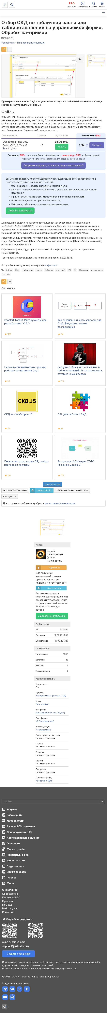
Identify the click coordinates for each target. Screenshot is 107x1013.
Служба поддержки (19, 919)
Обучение (13, 843)
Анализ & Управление (21, 826)
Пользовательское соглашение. (20, 968)
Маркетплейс (16, 849)
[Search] (53, 801)
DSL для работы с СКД (71, 414)
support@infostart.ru (15, 946)
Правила (7, 901)
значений (60, 270)
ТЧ (69, 270)
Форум (11, 877)
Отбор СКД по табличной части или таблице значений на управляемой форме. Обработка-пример (52, 27)
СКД (17, 270)
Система (83, 270)
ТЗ (75, 270)
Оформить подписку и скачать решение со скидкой (53, 165)
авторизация (67, 503)
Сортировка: (72, 490)
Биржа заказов (16, 871)
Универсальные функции (48, 695)
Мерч (10, 883)
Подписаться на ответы (15, 490)
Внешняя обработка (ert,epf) (50, 712)
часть (39, 270)
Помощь (7, 904)
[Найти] (102, 801)
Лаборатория (15, 820)
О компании (10, 889)
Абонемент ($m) (44, 780)
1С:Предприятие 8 (45, 721)
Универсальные (43, 729)
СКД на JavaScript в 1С (18, 414)
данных (6, 274)
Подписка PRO (11, 897)
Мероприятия (16, 860)
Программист (43, 704)
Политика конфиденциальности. (57, 968)
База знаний (14, 814)
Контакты (8, 912)
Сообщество (10, 893)
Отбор (9, 270)
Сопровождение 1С (19, 832)
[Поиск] (12, 5)
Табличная (28, 270)
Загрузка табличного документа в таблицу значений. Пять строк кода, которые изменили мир (79, 370)
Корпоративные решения (23, 837)
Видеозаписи (15, 866)
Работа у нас (10, 908)
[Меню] (5, 5)
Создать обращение (18, 953)
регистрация (52, 503)
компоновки (97, 270)
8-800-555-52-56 (13, 942)
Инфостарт (51, 265)
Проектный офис (18, 854)
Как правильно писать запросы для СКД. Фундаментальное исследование (79, 323)
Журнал (12, 809)
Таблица (49, 270)
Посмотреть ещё (52, 484)
